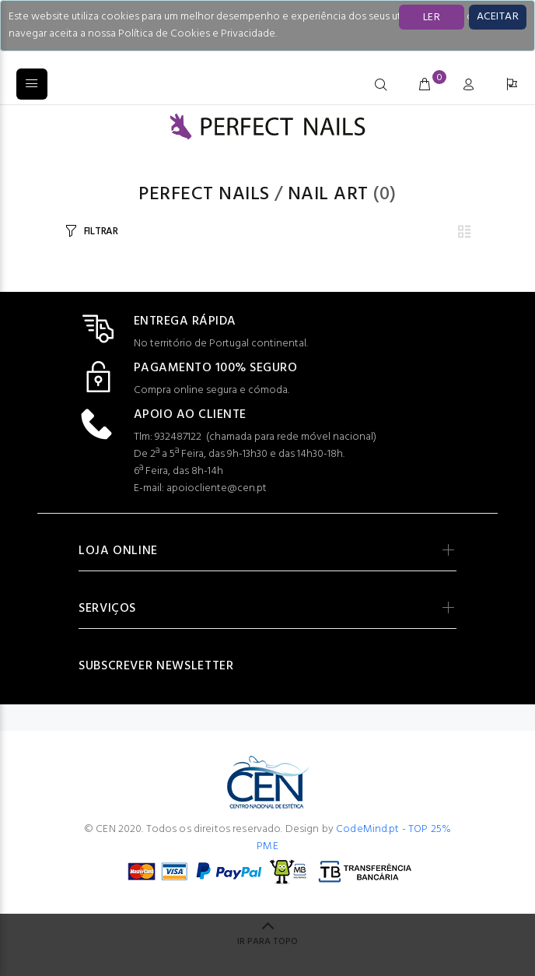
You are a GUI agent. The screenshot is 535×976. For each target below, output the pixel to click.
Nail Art (328, 194)
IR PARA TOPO (267, 942)
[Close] (497, 17)
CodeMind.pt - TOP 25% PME (354, 837)
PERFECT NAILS (203, 194)
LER (431, 17)
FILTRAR (101, 231)
